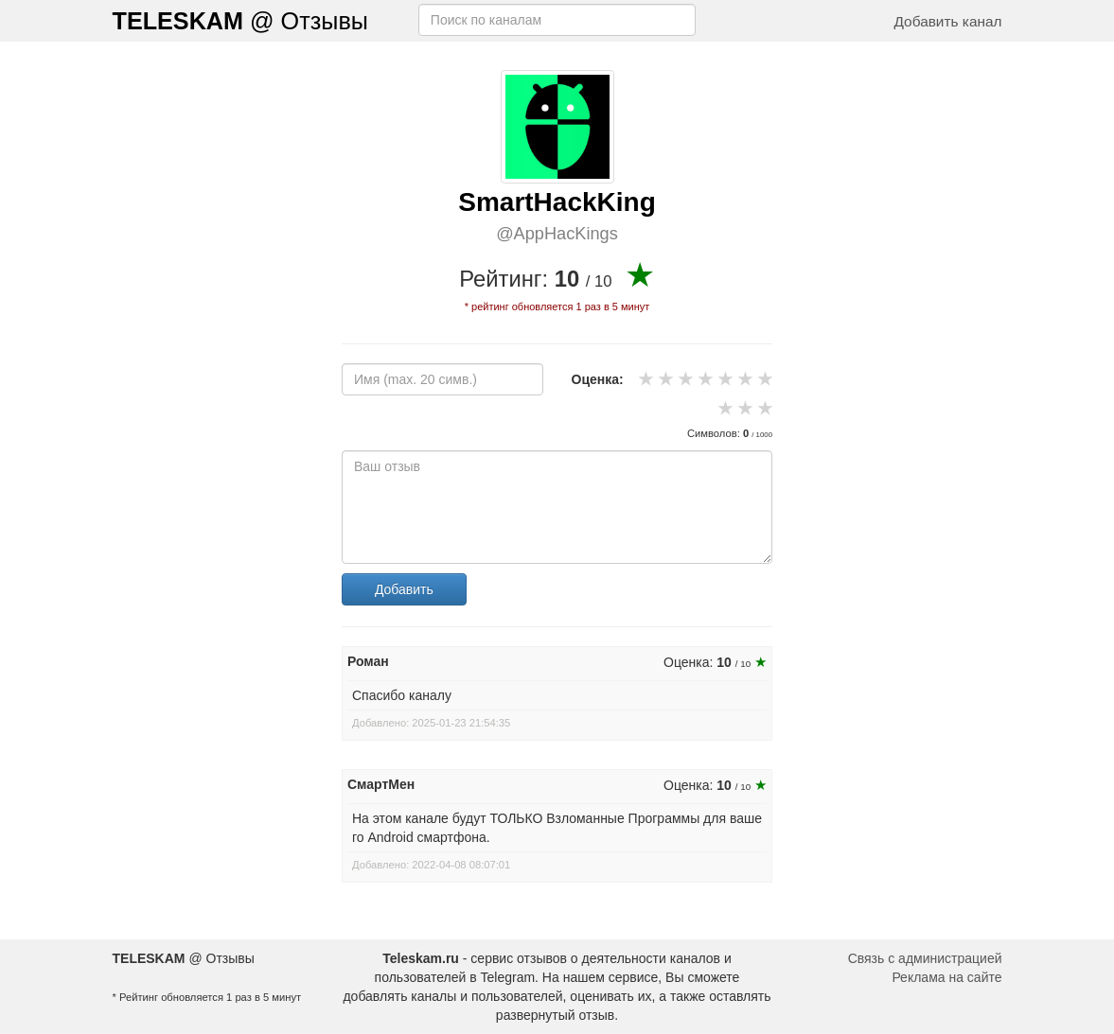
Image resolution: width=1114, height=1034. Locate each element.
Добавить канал (948, 21)
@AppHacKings (557, 233)
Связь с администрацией (925, 958)
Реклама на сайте (946, 977)
